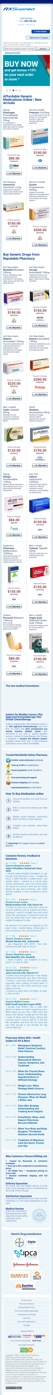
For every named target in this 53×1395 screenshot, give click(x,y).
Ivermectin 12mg (12, 186)
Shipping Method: (27, 1331)
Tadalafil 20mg (38, 549)
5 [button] (20, 90)
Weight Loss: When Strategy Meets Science (31, 1087)
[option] (26, 70)
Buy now (14, 173)
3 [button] (13, 90)
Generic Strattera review (18, 938)
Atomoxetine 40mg (39, 411)
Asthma (6, 615)
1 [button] (7, 90)
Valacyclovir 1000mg (35, 479)
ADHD (32, 407)
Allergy (6, 110)
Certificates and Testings (26, 1315)
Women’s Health (36, 110)
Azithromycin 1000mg (10, 551)
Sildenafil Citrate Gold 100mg (37, 620)
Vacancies (26, 1318)
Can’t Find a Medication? (26, 1322)
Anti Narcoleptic (11, 267)
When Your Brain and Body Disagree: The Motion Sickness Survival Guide (32, 1131)
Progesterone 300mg (36, 187)
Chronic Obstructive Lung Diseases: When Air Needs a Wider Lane (32, 1097)
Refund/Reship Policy (26, 1307)
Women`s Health (37, 182)
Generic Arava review (17, 902)
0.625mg (39, 112)
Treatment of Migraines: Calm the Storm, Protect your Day (31, 1143)
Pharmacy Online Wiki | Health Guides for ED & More (23, 1039)
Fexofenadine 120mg (10, 479)
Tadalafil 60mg (11, 411)
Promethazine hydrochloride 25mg (10, 116)
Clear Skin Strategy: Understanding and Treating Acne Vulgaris (30, 1108)
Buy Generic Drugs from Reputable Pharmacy (21, 256)
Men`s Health (9, 407)
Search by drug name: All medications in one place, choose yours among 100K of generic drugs (25, 44)
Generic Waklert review (17, 1001)
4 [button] (16, 90)
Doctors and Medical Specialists (26, 1311)
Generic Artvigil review (17, 970)
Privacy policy (26, 1300)
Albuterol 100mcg (13, 619)
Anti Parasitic (9, 182)
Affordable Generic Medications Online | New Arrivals (22, 99)
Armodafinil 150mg (39, 271)
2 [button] (10, 90)
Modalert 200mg (13, 271)
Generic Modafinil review (18, 865)
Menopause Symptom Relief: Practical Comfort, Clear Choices (32, 1048)
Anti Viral (33, 474)
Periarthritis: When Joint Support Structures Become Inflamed (31, 1120)
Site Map (26, 1325)
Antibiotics (8, 545)
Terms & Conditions (26, 1304)
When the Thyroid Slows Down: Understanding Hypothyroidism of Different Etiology (31, 1075)
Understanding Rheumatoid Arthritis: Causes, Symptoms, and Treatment (31, 1061)
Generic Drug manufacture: (26, 1233)
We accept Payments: (27, 1345)
